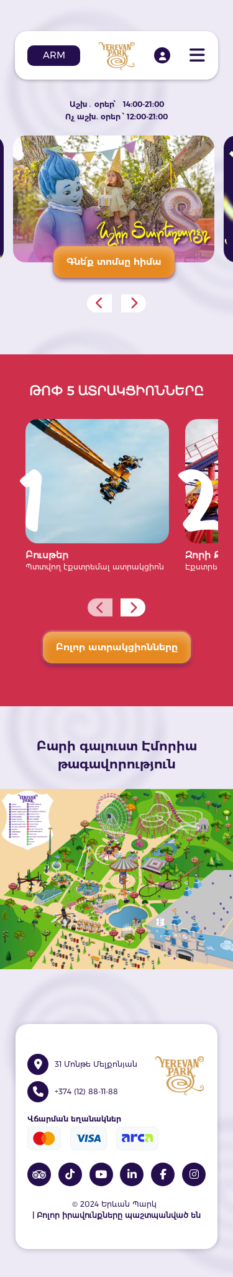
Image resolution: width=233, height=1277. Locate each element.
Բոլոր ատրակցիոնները (117, 647)
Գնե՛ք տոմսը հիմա (114, 261)
